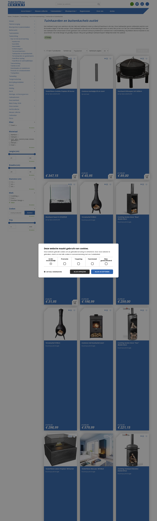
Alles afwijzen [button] (80, 272)
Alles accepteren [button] (102, 272)
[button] (53, 272)
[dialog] (78, 261)
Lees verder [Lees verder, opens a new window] (105, 254)
